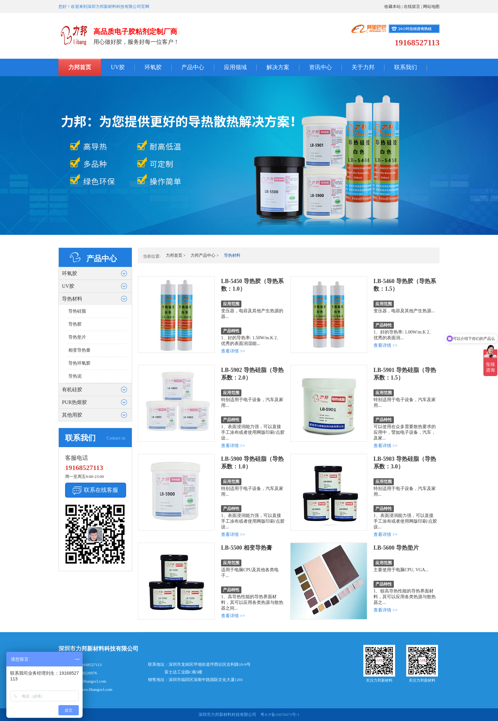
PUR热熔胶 (74, 402)
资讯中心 (320, 67)
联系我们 (405, 67)
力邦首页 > (176, 255)
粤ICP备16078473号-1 (279, 714)
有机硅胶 (72, 389)
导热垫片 (77, 337)
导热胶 (75, 324)
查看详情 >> (233, 351)
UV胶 (118, 67)
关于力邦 (363, 67)
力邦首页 (79, 67)
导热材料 (72, 298)
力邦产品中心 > (205, 255)
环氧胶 (153, 67)
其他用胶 (72, 415)
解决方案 (277, 67)
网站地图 (431, 6)
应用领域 (235, 67)
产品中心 (192, 67)
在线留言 (412, 6)
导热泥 (75, 376)
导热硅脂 (77, 311)
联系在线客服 (101, 490)
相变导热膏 (79, 350)
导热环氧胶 (79, 363)
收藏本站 (392, 6)
